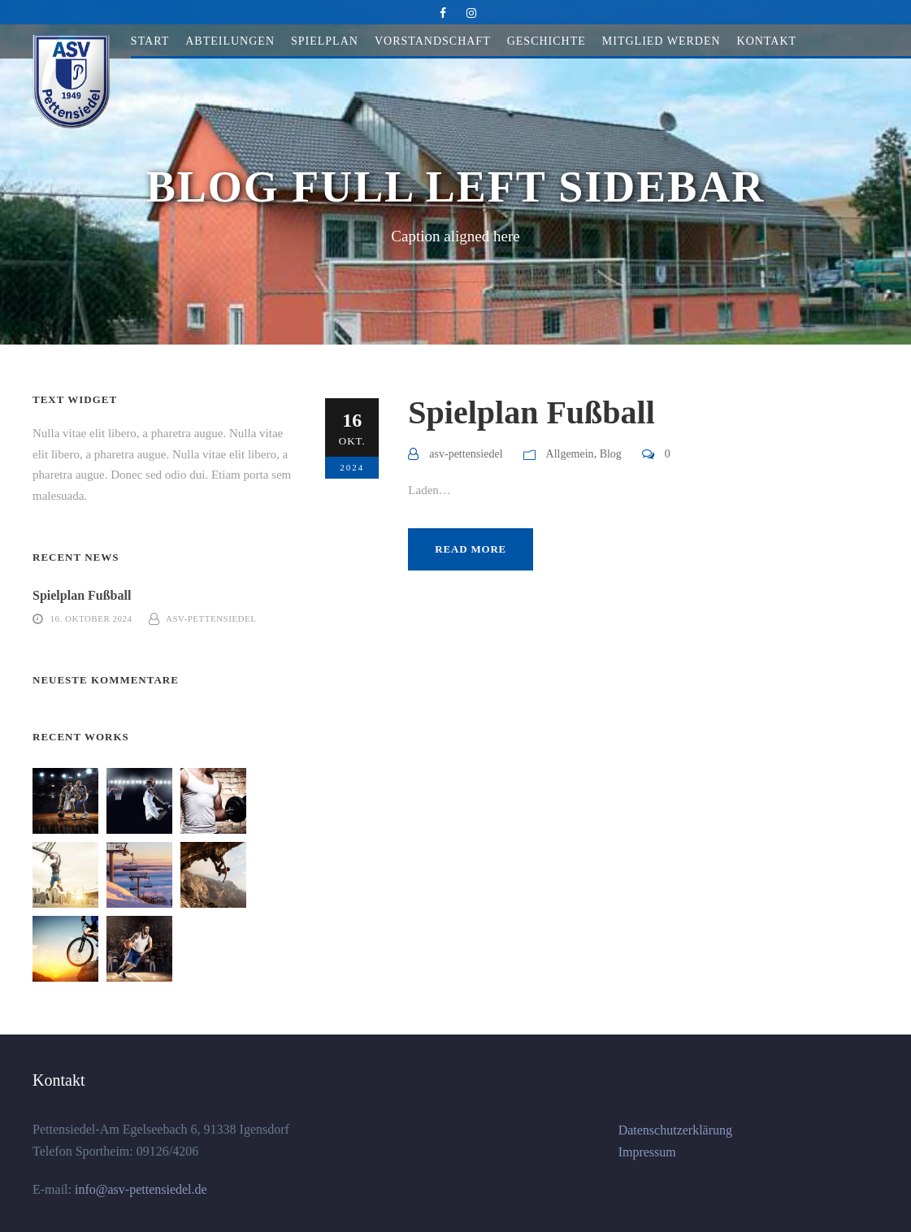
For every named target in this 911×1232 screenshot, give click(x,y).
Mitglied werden (661, 41)
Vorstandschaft (433, 41)
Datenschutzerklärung (675, 1130)
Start (150, 41)
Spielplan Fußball (531, 412)
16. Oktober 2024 (91, 618)
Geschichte (546, 41)
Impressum (647, 1152)
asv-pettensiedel (465, 454)
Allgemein (570, 454)
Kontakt (767, 41)
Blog (611, 454)
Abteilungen (230, 41)
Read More (470, 549)
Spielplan (324, 41)
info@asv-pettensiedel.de (139, 1189)
